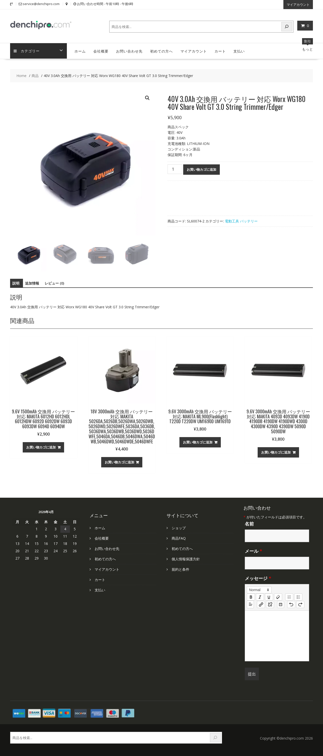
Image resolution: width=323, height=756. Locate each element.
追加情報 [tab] (32, 283)
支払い (239, 50)
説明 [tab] (15, 283)
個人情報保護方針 (186, 558)
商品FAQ (179, 538)
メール (253, 551)
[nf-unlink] (270, 604)
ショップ (179, 527)
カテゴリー (27, 50)
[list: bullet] (298, 596)
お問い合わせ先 (129, 50)
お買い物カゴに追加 (201, 169)
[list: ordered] (289, 596)
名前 (249, 523)
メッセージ (258, 578)
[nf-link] (261, 604)
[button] (147, 97)
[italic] (260, 596)
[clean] (278, 596)
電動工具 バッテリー (241, 220)
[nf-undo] (291, 604)
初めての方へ (161, 50)
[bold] (251, 596)
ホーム (80, 50)
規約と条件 (180, 569)
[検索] (286, 26)
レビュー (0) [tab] (54, 283)
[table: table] (280, 604)
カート (220, 50)
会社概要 (101, 50)
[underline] (269, 596)
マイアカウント (298, 4)
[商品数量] (175, 169)
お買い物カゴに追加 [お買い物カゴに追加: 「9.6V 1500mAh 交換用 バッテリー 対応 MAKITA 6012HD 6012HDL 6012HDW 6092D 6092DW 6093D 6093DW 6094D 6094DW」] (41, 447)
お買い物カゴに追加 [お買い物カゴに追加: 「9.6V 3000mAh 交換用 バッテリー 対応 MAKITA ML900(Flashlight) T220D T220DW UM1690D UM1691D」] (197, 442)
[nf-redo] (300, 604)
